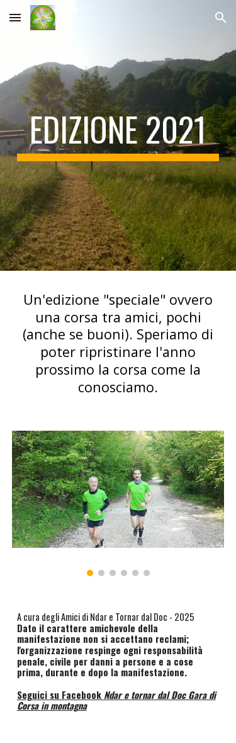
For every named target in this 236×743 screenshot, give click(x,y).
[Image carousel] (118, 503)
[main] (118, 135)
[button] (15, 17)
